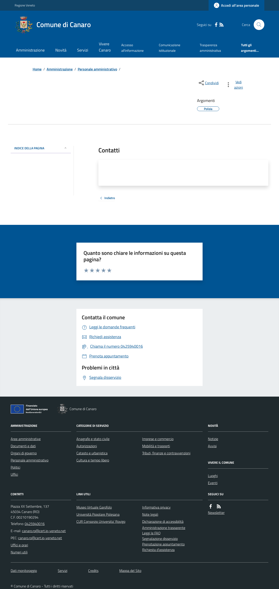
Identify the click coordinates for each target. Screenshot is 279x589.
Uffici (14, 474)
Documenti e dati (23, 446)
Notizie (213, 438)
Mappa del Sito (130, 570)
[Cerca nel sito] (257, 24)
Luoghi (213, 475)
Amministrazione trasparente (163, 527)
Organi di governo (24, 453)
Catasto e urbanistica (92, 453)
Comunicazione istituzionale (169, 47)
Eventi (212, 482)
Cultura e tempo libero (92, 460)
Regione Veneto (25, 5)
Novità (60, 50)
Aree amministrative (26, 438)
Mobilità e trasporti (156, 446)
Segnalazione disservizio (160, 538)
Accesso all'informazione (132, 47)
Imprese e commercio (157, 438)
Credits (93, 570)
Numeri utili (19, 552)
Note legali (150, 514)
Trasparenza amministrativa (210, 47)
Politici (15, 467)
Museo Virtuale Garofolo (94, 507)
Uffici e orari (19, 545)
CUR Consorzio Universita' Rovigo (100, 521)
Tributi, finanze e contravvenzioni (166, 453)
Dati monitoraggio (24, 570)
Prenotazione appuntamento (163, 544)
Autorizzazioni (86, 446)
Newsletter (216, 512)
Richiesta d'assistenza (158, 549)
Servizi (82, 50)
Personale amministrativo (97, 69)
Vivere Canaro (105, 47)
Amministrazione (30, 50)
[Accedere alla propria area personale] (236, 5)
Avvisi (212, 446)
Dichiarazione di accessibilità (162, 521)
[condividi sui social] (208, 82)
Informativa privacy (156, 507)
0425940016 (35, 523)
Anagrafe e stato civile (93, 438)
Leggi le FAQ (151, 533)
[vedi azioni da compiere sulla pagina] (235, 84)
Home (37, 69)
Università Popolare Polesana (98, 514)
